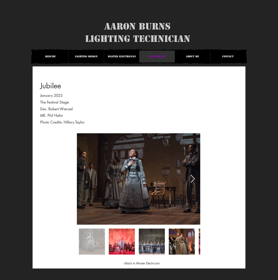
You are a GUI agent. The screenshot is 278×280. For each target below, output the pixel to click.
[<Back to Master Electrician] (142, 263)
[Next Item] (192, 179)
